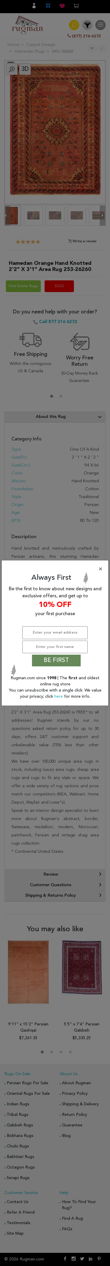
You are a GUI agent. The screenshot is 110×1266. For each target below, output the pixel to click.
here (59, 696)
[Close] (56, 569)
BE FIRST (56, 660)
